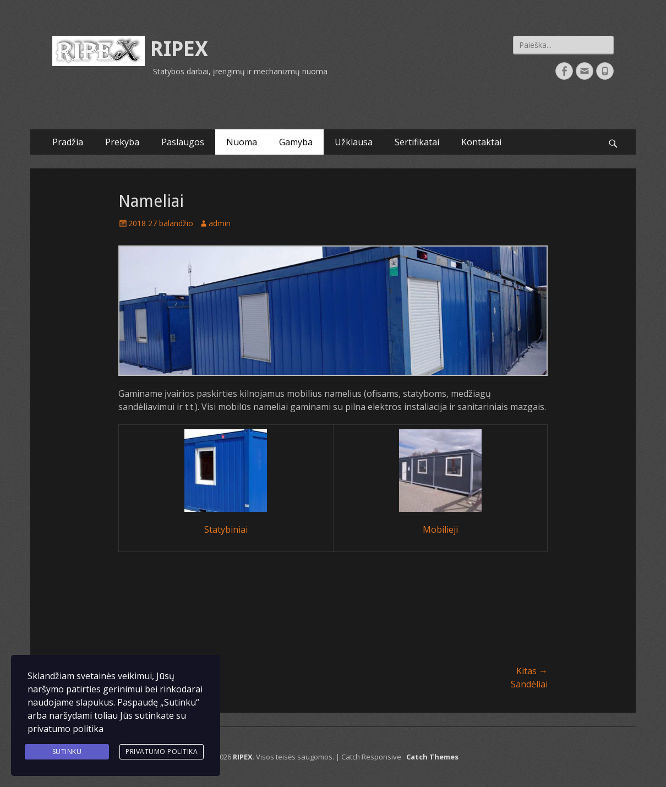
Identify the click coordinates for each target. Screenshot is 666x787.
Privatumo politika (161, 751)
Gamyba (296, 142)
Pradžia (67, 142)
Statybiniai (226, 529)
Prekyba (122, 142)
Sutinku (67, 751)
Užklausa (354, 142)
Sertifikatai (417, 142)
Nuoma (241, 142)
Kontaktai (481, 142)
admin (220, 223)
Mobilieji (440, 529)
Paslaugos (182, 142)
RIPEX (179, 49)
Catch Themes (432, 757)
